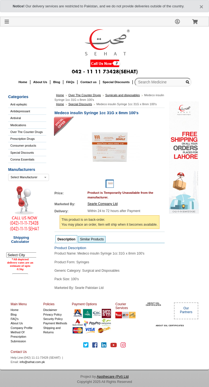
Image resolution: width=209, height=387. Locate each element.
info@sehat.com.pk (32, 362)
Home (15, 310)
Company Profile (21, 327)
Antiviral (15, 118)
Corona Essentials (22, 159)
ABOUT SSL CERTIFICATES (153, 304)
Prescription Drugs (22, 138)
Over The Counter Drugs (26, 132)
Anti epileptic (18, 104)
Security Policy (53, 319)
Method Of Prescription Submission (18, 337)
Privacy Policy (52, 314)
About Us (17, 323)
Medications (18, 125)
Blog (14, 314)
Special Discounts (22, 152)
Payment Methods (55, 323)
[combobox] (28, 177)
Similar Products (92, 239)
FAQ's (15, 319)
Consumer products (23, 145)
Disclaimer (50, 310)
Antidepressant (20, 111)
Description (66, 239)
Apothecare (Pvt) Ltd (112, 376)
